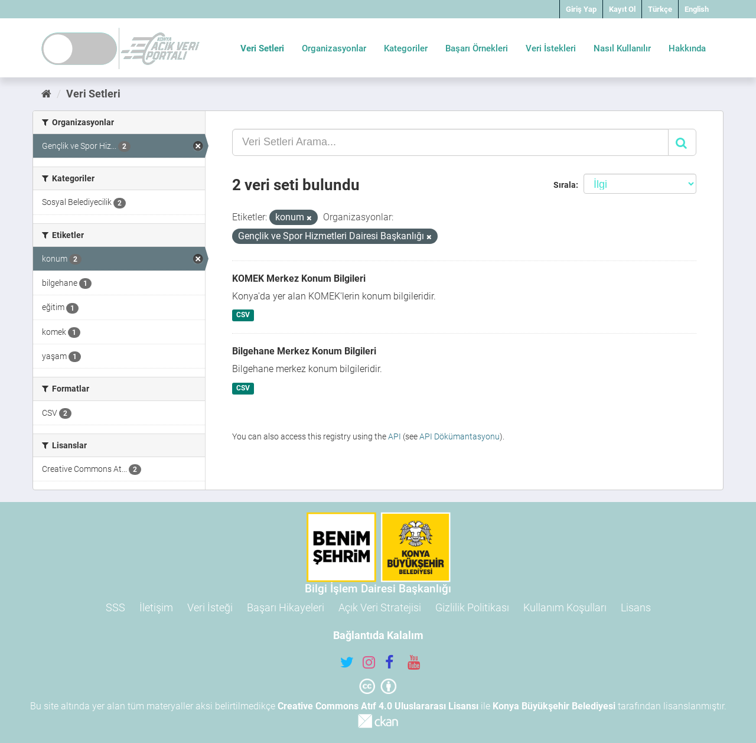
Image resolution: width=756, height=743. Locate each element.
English (697, 9)
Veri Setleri (262, 48)
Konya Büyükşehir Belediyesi (554, 706)
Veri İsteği (210, 607)
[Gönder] (682, 142)
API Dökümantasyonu (459, 436)
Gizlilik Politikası (472, 607)
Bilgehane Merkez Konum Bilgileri (304, 351)
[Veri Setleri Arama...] (450, 142)
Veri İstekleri (551, 48)
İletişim (156, 607)
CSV (243, 315)
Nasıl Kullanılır (622, 48)
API (394, 436)
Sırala (564, 185)
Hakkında (687, 48)
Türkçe (660, 9)
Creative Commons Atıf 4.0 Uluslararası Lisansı (378, 706)
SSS (115, 607)
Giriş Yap (581, 9)
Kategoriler (406, 48)
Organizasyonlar (334, 48)
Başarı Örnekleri (476, 48)
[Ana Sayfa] (46, 93)
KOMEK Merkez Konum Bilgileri (299, 278)
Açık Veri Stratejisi (379, 607)
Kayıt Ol (622, 9)
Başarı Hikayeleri (285, 607)
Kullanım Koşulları (565, 607)
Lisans (636, 607)
